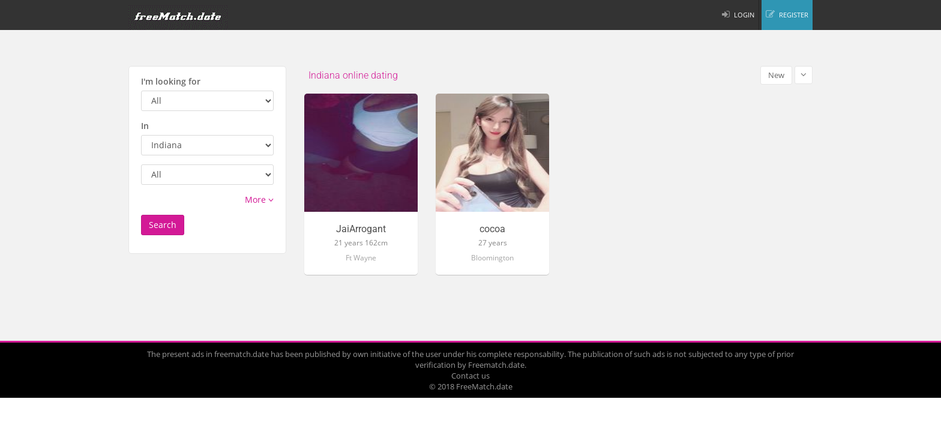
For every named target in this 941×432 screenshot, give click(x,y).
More (259, 199)
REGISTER (793, 14)
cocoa (492, 229)
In (145, 125)
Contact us (470, 375)
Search (162, 224)
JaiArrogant (361, 229)
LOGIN (744, 14)
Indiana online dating (353, 75)
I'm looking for (170, 81)
